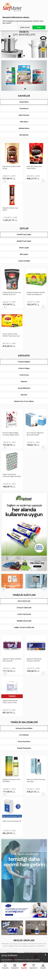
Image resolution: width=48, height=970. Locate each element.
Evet (39, 27)
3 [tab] (26, 56)
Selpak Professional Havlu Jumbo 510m (34, 535)
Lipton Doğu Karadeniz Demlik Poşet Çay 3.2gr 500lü (11, 252)
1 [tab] (22, 56)
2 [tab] (24, 56)
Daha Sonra (25, 27)
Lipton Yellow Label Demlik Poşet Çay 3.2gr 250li (35, 252)
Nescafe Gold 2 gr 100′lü (36, 166)
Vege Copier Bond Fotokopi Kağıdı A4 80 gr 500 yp (36, 351)
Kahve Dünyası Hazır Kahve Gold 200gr (10, 167)
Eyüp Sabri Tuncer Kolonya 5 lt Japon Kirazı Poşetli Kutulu (12, 614)
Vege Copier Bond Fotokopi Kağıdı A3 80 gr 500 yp (12, 351)
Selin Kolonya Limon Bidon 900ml (34, 614)
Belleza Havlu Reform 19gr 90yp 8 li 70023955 (11, 535)
